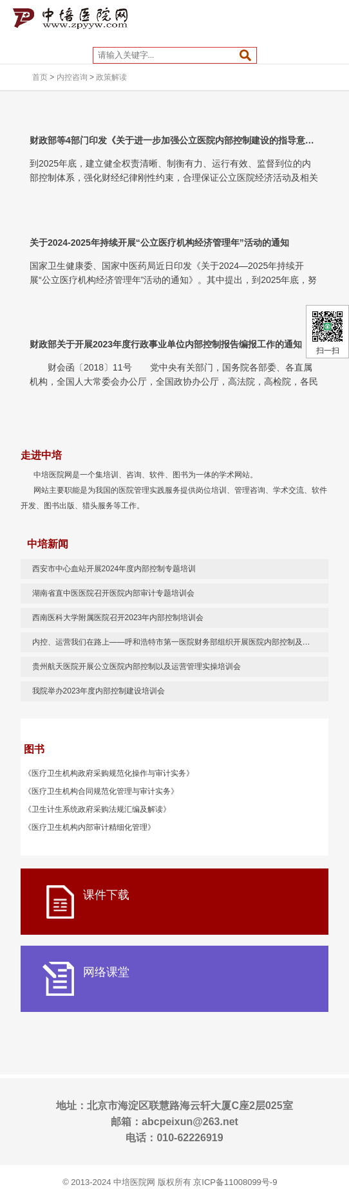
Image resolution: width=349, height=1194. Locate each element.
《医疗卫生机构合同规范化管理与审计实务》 (101, 791)
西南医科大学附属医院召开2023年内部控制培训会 (118, 617)
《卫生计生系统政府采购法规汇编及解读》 (97, 809)
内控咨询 (72, 77)
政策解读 (111, 77)
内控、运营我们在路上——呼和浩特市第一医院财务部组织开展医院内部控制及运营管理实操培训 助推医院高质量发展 (180, 642)
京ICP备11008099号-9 (235, 1182)
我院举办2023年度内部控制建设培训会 (98, 690)
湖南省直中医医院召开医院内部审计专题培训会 (113, 593)
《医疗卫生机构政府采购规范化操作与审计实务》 (109, 773)
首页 (40, 77)
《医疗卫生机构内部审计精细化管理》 (89, 827)
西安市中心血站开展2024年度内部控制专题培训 (114, 568)
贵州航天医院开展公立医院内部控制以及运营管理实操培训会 (136, 666)
